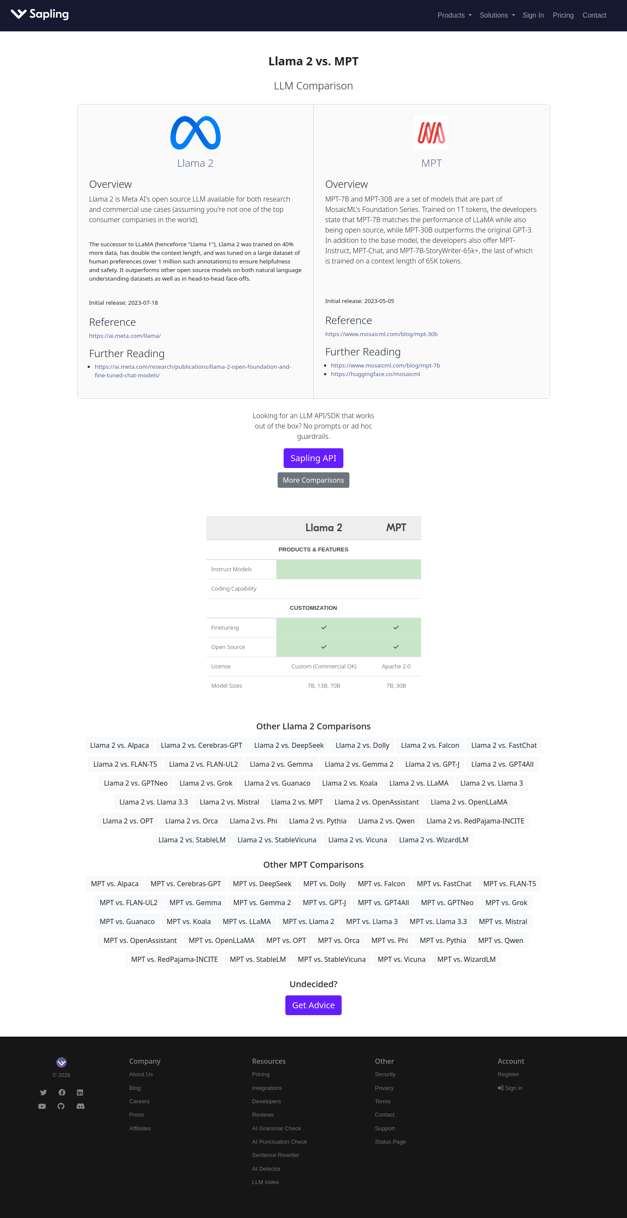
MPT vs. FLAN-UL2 (129, 902)
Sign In (533, 15)
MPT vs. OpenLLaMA (221, 940)
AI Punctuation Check (279, 1141)
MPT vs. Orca (339, 940)
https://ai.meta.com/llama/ (125, 336)
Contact (594, 15)
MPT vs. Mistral (503, 921)
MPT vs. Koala (189, 921)
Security (385, 1074)
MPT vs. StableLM (258, 959)
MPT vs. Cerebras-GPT (185, 883)
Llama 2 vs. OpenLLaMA (469, 802)
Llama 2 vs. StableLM (192, 840)
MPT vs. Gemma (195, 902)
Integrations (267, 1088)
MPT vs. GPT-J (324, 902)
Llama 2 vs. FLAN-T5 (125, 764)
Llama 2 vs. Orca (191, 821)
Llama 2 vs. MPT (297, 802)
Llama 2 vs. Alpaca (119, 745)
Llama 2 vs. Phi (253, 821)
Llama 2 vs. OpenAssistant (377, 802)
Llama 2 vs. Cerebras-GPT (201, 745)
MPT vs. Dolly (324, 883)
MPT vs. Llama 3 (372, 921)
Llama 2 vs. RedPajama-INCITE (476, 821)
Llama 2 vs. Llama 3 (491, 783)
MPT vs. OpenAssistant (140, 940)
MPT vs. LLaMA (247, 921)
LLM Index (265, 1182)
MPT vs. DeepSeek (262, 883)
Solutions (495, 15)
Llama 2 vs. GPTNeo (136, 783)
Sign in (510, 1088)
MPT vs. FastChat (444, 883)
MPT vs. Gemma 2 (262, 902)
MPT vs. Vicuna (402, 959)
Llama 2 (195, 163)
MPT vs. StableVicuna (332, 959)
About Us (141, 1074)
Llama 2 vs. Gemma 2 (359, 764)
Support (385, 1128)
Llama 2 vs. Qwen (386, 821)
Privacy (384, 1088)
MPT (431, 163)
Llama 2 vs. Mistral (230, 802)
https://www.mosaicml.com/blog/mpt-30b (381, 334)
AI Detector (266, 1169)
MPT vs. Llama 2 (308, 921)
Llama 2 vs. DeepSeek (289, 745)
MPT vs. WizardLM (466, 959)
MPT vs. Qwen (500, 940)
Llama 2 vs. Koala (350, 783)
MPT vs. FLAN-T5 (509, 883)
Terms (382, 1101)
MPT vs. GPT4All (383, 902)
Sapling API (313, 458)
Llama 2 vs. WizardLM (434, 840)
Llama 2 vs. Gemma (281, 764)
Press (136, 1114)
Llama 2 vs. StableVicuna (277, 840)
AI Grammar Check (276, 1128)
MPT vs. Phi (389, 940)
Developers (266, 1101)
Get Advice (313, 1005)
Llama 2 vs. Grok (206, 783)
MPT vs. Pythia (443, 940)
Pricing (563, 15)
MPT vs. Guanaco (127, 921)
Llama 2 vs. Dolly (362, 745)
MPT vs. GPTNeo (447, 902)
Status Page (390, 1141)
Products (452, 15)
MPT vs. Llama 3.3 (438, 921)
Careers (139, 1101)
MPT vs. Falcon (381, 883)
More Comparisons (313, 480)
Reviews (263, 1114)
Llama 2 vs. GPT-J (432, 764)
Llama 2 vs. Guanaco (277, 783)
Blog (135, 1088)
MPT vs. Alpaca (114, 883)
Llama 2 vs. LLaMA (419, 783)
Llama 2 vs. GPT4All (502, 764)
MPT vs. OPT (286, 940)
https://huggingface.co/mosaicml (375, 374)
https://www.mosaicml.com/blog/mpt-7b (385, 365)
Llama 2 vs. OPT (128, 821)
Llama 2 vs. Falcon (430, 745)
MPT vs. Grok (507, 902)
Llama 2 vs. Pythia (318, 821)
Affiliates (140, 1128)
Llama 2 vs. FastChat (504, 745)
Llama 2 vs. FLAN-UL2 (203, 764)
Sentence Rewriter (276, 1155)
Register (508, 1074)
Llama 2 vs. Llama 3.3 (153, 802)
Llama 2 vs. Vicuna (357, 840)
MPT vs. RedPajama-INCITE (174, 959)
